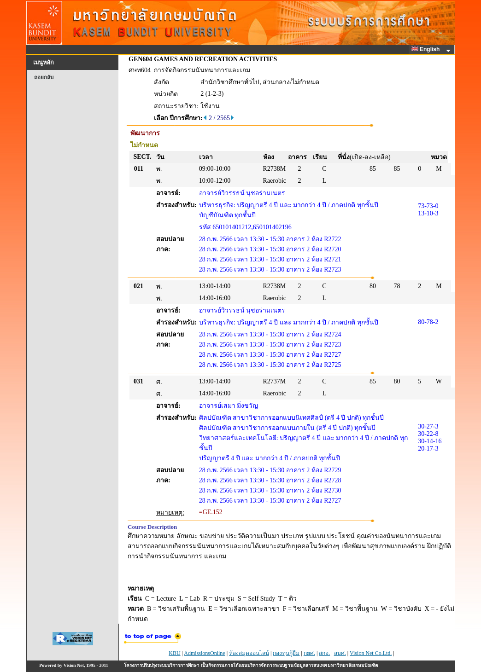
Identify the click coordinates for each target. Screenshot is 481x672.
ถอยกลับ (43, 77)
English (427, 49)
